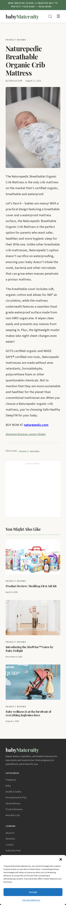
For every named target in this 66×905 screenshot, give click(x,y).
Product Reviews (16, 40)
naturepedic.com (36, 425)
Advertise (10, 838)
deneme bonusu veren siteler (26, 434)
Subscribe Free (13, 850)
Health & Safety (13, 791)
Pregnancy (11, 779)
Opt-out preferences (31, 900)
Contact (9, 844)
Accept (33, 892)
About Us (10, 833)
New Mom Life (13, 815)
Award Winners (13, 803)
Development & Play (16, 797)
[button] (60, 859)
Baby (8, 785)
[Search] (50, 16)
